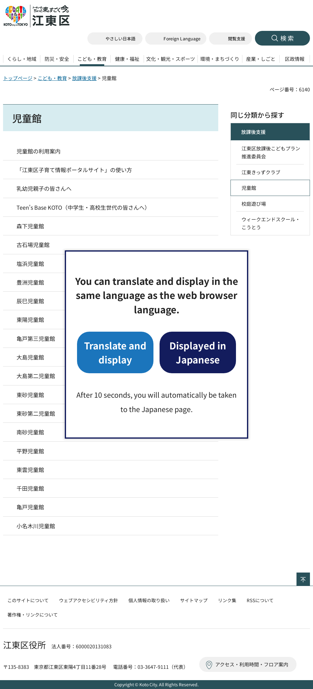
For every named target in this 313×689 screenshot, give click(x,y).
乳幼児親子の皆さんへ (44, 188)
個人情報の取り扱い (149, 600)
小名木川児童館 (36, 526)
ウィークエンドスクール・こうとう (270, 223)
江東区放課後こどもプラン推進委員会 (270, 152)
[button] (175, 38)
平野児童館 (30, 451)
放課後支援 (84, 78)
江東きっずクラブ (260, 172)
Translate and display (115, 352)
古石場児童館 (33, 245)
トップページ (17, 78)
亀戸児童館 (30, 507)
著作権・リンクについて (32, 614)
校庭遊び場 (253, 203)
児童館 (248, 187)
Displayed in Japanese (197, 352)
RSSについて (260, 600)
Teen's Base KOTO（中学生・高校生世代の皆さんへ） (83, 207)
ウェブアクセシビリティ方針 (88, 600)
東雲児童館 (30, 469)
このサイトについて (28, 600)
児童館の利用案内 (39, 151)
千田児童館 (30, 488)
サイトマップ (194, 600)
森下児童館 (30, 226)
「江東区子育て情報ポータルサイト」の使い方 (74, 170)
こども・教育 (52, 78)
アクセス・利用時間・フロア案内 (251, 664)
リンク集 (227, 600)
